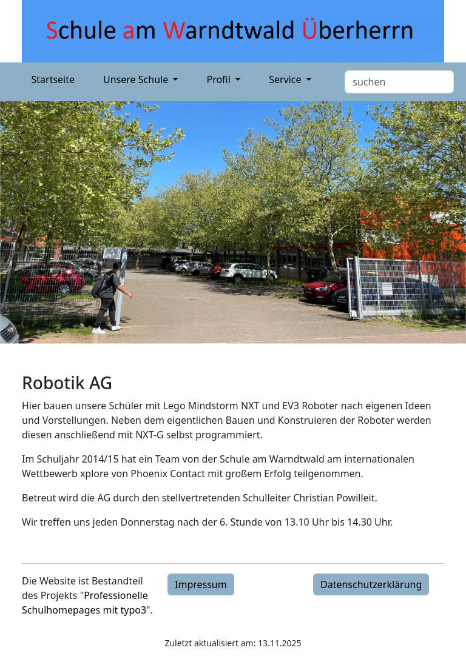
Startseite (53, 79)
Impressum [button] (201, 584)
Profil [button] (219, 79)
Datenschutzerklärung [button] (371, 584)
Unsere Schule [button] (137, 79)
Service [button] (286, 79)
